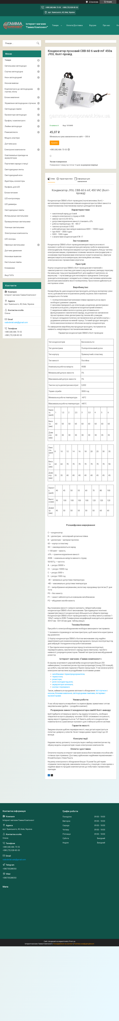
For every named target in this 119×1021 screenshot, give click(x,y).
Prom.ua (72, 941)
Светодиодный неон (14, 175)
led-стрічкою (101, 691)
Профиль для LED (12, 187)
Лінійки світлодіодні (13, 126)
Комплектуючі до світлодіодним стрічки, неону (19, 90)
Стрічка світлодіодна (14, 72)
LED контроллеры (12, 198)
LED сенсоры (10, 239)
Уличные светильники (14, 227)
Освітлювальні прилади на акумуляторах (16, 156)
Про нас (106, 25)
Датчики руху (11, 144)
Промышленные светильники (17, 222)
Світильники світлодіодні (16, 66)
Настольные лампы (13, 262)
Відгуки (92, 25)
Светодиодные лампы (14, 210)
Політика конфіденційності (84, 944)
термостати (57, 677)
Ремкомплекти (11, 132)
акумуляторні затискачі (62, 684)
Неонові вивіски (11, 83)
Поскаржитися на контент (63, 944)
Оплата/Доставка (74, 25)
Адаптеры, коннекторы (15, 181)
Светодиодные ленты (14, 169)
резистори (56, 679)
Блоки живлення (12, 97)
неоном (51, 693)
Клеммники (10, 268)
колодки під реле (65, 682)
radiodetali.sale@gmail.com (16, 322)
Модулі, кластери (12, 138)
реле (54, 682)
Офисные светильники (15, 245)
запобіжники (57, 674)
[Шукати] (38, 43)
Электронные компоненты (16, 233)
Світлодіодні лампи (13, 109)
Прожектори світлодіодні (16, 115)
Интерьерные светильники (16, 216)
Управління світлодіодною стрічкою (20, 103)
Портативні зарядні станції (16, 164)
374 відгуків (93, 2)
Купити (54, 143)
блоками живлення (63, 693)
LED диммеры (11, 204)
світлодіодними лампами (84, 693)
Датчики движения (13, 251)
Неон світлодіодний (13, 77)
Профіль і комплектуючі (15, 121)
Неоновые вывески (13, 256)
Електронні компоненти (15, 150)
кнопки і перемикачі (61, 687)
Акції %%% (9, 275)
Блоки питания (11, 193)
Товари (55, 25)
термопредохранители (75, 674)
